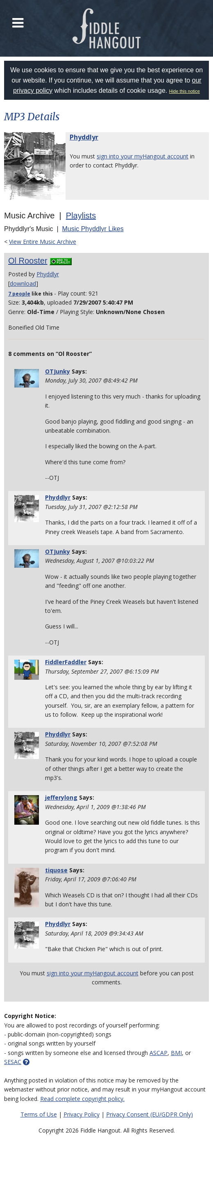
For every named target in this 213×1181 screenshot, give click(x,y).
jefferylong (61, 797)
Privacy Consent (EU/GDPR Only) (149, 1114)
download (23, 283)
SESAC (12, 1062)
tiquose (56, 870)
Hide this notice (184, 91)
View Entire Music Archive (42, 241)
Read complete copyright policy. (82, 1099)
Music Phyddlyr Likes (92, 228)
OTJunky (57, 371)
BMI (176, 1053)
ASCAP (159, 1053)
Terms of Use (38, 1114)
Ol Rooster (28, 260)
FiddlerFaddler (65, 662)
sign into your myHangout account (142, 156)
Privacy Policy (81, 1114)
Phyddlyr (84, 137)
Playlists (81, 215)
